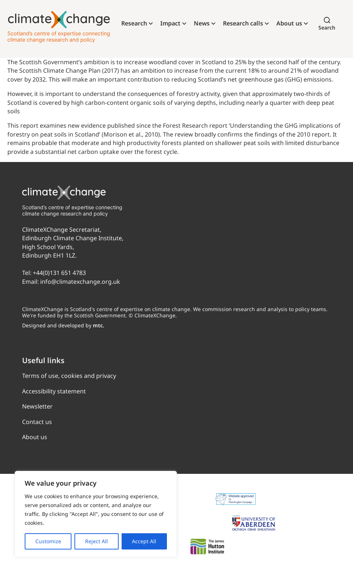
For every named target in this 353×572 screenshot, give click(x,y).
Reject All (96, 541)
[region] (96, 514)
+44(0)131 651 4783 (59, 273)
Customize (48, 541)
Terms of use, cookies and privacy (69, 376)
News (202, 23)
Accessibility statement (54, 391)
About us (289, 23)
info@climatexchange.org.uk (80, 282)
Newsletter (37, 406)
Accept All (144, 541)
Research (134, 23)
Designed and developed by (63, 325)
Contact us (37, 422)
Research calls (243, 23)
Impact (170, 23)
